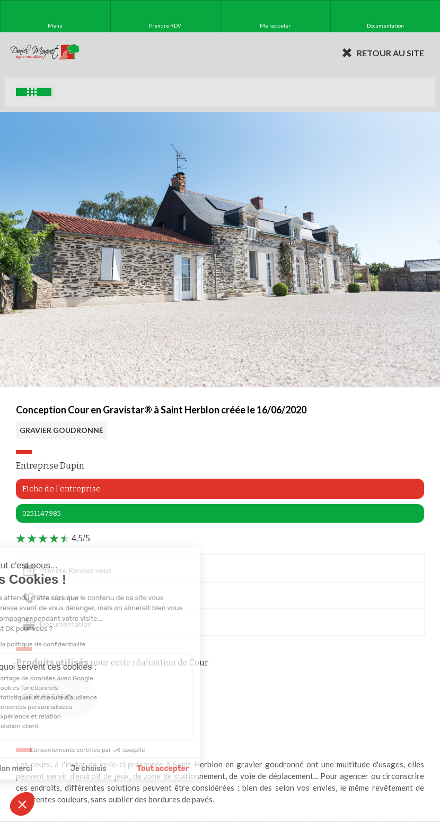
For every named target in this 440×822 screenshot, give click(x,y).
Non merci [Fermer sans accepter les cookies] (47, 768)
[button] (22, 804)
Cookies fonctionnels (61, 687)
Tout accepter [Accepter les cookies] (196, 768)
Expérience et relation (62, 716)
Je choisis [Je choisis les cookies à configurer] (122, 768)
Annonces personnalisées (67, 707)
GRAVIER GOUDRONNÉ (61, 430)
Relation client (51, 726)
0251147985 (41, 513)
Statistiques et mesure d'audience (80, 697)
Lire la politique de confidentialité (70, 644)
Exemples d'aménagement (32, 92)
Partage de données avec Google (78, 678)
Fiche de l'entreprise (61, 489)
